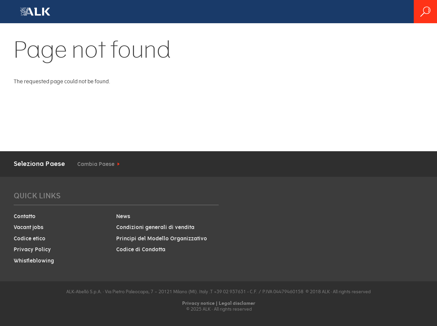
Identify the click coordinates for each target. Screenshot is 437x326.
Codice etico (29, 239)
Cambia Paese (95, 164)
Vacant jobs (28, 227)
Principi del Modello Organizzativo (161, 239)
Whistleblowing (34, 261)
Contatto (25, 216)
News (123, 216)
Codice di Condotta (140, 249)
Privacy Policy (32, 249)
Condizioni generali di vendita (155, 227)
